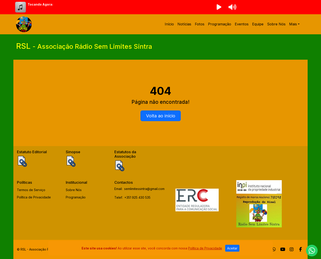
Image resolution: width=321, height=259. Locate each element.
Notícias (184, 24)
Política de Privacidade (34, 197)
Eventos (242, 24)
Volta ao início (160, 115)
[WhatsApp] (274, 249)
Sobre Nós (276, 24)
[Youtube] (282, 249)
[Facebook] (300, 249)
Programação (219, 24)
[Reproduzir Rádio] (219, 7)
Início (169, 24)
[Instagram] (292, 249)
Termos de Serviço (31, 190)
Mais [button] (293, 24)
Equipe (257, 24)
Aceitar (232, 248)
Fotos (199, 24)
